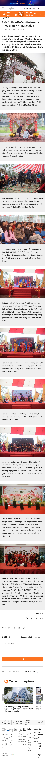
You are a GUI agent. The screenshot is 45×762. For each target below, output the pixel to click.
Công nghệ (15, 14)
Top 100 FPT (39, 746)
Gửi (22, 659)
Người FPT (21, 14)
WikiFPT (35, 742)
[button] (42, 697)
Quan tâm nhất (26, 637)
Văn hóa (26, 14)
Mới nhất (38, 637)
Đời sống (24, 740)
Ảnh (34, 735)
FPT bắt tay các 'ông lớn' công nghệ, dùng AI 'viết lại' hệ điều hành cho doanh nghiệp (18, 709)
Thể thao (31, 14)
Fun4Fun (30, 737)
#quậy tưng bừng (30, 671)
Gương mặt (25, 735)
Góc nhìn (24, 746)
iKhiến (30, 734)
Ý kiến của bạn (22, 648)
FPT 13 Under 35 (40, 733)
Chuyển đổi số (20, 735)
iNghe (40, 755)
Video (34, 732)
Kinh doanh (9, 14)
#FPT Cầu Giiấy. (14, 671)
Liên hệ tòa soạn (6, 722)
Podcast (35, 738)
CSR (39, 757)
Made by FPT (20, 740)
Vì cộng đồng (29, 743)
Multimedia (38, 14)
